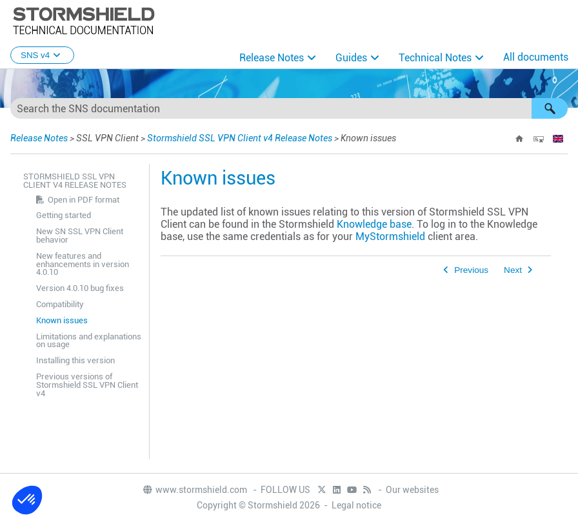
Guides (351, 58)
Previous (471, 270)
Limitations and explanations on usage (88, 341)
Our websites (412, 490)
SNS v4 (42, 55)
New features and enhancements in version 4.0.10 (82, 264)
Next (513, 270)
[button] (550, 108)
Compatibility (60, 304)
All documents (535, 57)
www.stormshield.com (194, 490)
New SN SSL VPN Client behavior (79, 235)
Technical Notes (435, 58)
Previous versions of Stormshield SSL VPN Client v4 (87, 385)
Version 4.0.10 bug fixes (80, 288)
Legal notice (356, 505)
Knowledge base (374, 224)
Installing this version (75, 360)
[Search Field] (289, 108)
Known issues (62, 320)
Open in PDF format (83, 200)
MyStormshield (390, 236)
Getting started (63, 215)
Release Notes (271, 58)
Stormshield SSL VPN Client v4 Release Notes (239, 138)
